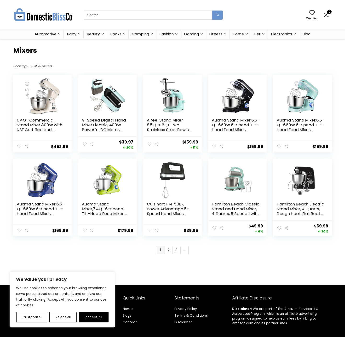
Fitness (215, 34)
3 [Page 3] (176, 250)
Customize (32, 317)
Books (115, 34)
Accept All (93, 317)
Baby (71, 34)
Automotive (45, 34)
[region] (62, 299)
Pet (257, 34)
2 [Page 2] (168, 250)
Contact (130, 322)
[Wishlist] (312, 13)
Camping (140, 34)
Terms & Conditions (191, 315)
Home (238, 34)
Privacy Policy (185, 308)
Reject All (63, 317)
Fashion (166, 34)
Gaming (191, 34)
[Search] (217, 15)
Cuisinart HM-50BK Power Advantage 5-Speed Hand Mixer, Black (168, 211)
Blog (306, 34)
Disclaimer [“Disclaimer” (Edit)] (183, 322)
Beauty (93, 34)
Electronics (281, 34)
